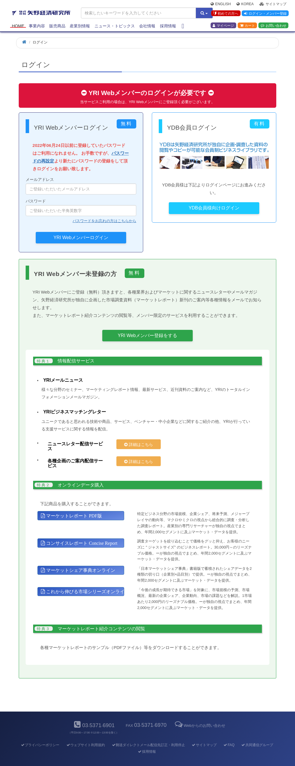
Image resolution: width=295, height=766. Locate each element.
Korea (245, 5)
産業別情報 (80, 26)
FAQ (229, 735)
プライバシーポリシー (39, 735)
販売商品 (57, 26)
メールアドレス (81, 185)
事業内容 (37, 26)
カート (247, 26)
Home (18, 26)
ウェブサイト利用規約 (85, 735)
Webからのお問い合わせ (199, 716)
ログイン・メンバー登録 (265, 14)
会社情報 (147, 26)
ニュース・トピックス (114, 26)
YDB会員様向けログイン (214, 207)
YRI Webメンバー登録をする (147, 335)
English (221, 5)
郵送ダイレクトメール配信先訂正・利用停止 (148, 735)
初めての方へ (225, 14)
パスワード (81, 207)
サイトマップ (273, 5)
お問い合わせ (273, 26)
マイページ (223, 26)
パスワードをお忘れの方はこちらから (104, 221)
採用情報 (168, 26)
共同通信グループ (257, 735)
